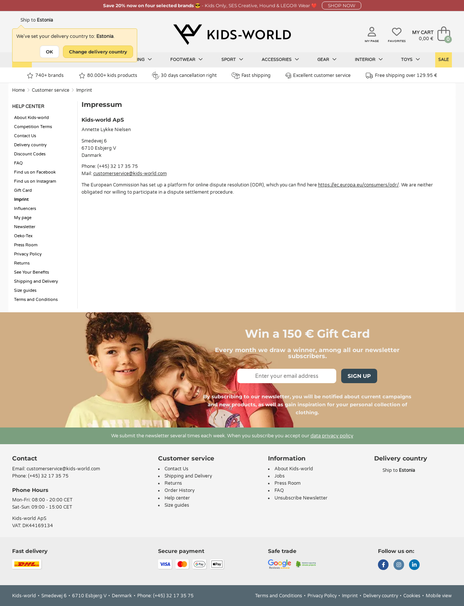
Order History (179, 490)
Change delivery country (98, 52)
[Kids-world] (232, 34)
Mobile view (439, 595)
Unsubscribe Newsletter (301, 498)
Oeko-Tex (23, 235)
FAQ (18, 163)
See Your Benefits (31, 272)
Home (18, 90)
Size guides (25, 290)
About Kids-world (31, 117)
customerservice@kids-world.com (130, 173)
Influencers (25, 208)
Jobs (279, 476)
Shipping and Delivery (36, 281)
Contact (24, 458)
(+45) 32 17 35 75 (48, 476)
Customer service (50, 90)
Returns (22, 263)
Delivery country (30, 144)
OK (49, 52)
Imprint (84, 90)
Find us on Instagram (35, 181)
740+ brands (45, 75)
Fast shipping (251, 75)
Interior (369, 59)
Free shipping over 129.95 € (401, 75)
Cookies (411, 595)
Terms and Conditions (36, 299)
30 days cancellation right (184, 75)
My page (22, 217)
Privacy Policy (28, 254)
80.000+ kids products (108, 75)
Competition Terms (33, 126)
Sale (443, 59)
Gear (327, 59)
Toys (410, 59)
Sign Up (359, 376)
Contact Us (25, 135)
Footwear (186, 59)
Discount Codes (29, 154)
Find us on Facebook (35, 172)
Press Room (26, 245)
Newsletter (24, 226)
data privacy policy (331, 436)
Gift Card (23, 190)
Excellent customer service (318, 75)
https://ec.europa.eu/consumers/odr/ (358, 185)
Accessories (280, 59)
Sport (232, 59)
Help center (177, 498)
